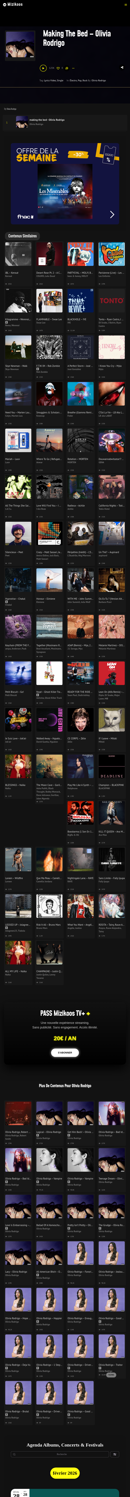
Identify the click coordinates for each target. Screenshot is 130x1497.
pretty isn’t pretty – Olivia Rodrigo (85, 1225)
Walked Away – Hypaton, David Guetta (56, 738)
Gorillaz (55, 795)
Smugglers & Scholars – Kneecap (53, 412)
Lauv (7, 462)
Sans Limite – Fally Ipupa (112, 878)
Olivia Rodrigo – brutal (17, 1411)
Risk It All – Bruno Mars (48, 924)
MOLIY (85, 276)
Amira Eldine (42, 555)
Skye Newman (12, 369)
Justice (78, 928)
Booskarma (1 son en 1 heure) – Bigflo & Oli (91, 831)
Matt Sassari (42, 558)
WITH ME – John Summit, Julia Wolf (86, 598)
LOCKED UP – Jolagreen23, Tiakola (23, 924)
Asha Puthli (41, 788)
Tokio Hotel (104, 508)
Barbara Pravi (105, 602)
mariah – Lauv (12, 459)
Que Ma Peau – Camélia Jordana (53, 878)
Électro (73, 80)
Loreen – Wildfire (14, 878)
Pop (80, 80)
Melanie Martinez (107, 648)
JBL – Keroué (11, 272)
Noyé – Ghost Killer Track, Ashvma (53, 691)
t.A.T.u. (8, 508)
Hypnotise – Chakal (15, 598)
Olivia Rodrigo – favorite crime (84, 1271)
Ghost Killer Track (53, 697)
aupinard (103, 555)
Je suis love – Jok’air (15, 738)
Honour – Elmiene (45, 598)
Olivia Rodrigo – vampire (49, 1178)
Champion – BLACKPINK (111, 785)
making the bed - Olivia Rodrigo (47, 119)
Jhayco (102, 928)
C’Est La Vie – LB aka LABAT (113, 412)
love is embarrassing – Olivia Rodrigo (24, 1225)
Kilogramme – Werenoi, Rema (20, 319)
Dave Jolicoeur (43, 795)
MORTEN (72, 462)
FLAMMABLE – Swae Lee (49, 319)
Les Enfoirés (104, 276)
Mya (81, 648)
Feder (70, 415)
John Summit (74, 602)
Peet (7, 555)
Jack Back (54, 555)
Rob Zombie (42, 371)
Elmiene (40, 602)
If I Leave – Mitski (108, 738)
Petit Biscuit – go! (14, 691)
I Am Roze (41, 508)
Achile (70, 508)
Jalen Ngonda (42, 798)
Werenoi (15, 325)
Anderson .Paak (19, 648)
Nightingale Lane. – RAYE (81, 878)
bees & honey (74, 276)
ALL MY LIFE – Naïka (16, 971)
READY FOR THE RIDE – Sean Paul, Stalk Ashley (92, 691)
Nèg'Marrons (84, 555)
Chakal (8, 604)
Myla (101, 369)
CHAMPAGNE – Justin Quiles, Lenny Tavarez (58, 971)
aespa (8, 648)
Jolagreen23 (11, 930)
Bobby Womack (53, 791)
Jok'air (8, 741)
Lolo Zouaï (50, 276)
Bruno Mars (41, 928)
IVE (69, 322)
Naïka (8, 788)
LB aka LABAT (105, 415)
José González (74, 369)
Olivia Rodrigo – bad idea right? (22, 1178)
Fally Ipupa (104, 881)
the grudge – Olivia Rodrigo (113, 1225)
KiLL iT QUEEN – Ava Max (112, 831)
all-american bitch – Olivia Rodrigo (54, 1271)
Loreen (8, 881)
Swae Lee (40, 322)
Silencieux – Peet (14, 552)
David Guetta (42, 741)
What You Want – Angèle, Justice (84, 924)
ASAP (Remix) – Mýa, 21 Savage (84, 645)
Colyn (8, 415)
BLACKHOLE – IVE (77, 319)
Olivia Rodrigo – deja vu (17, 1364)
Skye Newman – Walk (16, 365)
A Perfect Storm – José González (84, 365)
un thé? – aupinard (109, 552)
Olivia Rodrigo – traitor (111, 1364)
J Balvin (111, 322)
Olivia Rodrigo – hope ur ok (20, 1318)
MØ (106, 698)
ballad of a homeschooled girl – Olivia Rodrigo (61, 1225)
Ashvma (40, 697)
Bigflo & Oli (73, 834)
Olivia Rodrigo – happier (49, 1318)
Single (60, 80)
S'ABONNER (65, 1052)
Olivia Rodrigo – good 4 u (112, 1318)
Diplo (101, 695)
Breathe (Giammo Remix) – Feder (85, 412)
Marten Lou (17, 415)
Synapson (41, 651)
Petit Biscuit (11, 695)
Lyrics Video (50, 80)
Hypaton (54, 741)
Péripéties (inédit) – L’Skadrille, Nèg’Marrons (90, 552)
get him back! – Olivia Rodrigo (84, 1132)
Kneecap (40, 415)
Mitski (102, 741)
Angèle (71, 928)
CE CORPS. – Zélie (77, 738)
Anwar (39, 462)
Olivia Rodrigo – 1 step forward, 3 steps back (60, 1364)
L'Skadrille (72, 555)
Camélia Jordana (44, 881)
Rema (7, 325)
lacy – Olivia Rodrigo (16, 1271)
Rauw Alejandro (113, 928)
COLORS (40, 276)
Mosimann (56, 648)
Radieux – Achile (76, 505)
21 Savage (73, 648)
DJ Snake (103, 322)
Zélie (70, 741)
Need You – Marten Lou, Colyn (20, 412)
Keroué (8, 276)
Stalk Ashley (84, 695)
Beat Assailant (43, 648)
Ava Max (103, 834)
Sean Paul (72, 695)
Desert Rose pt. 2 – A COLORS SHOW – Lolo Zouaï (61, 272)
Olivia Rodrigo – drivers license (84, 1364)
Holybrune (73, 788)
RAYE (70, 881)
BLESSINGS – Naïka (15, 785)
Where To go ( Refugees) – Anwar (53, 459)
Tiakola (21, 930)
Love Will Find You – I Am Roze (52, 505)
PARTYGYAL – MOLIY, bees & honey (86, 272)
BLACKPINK (104, 788)
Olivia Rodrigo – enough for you (84, 1318)
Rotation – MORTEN (78, 459)
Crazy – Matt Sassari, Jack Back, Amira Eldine (59, 552)
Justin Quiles (42, 974)
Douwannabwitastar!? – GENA (114, 459)
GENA (101, 462)
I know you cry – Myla (110, 365)
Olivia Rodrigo (99, 80)
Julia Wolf (85, 602)
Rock (85, 80)
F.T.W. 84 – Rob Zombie (48, 365)
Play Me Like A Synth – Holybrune (85, 785)
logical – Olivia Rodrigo (48, 1132)
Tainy (101, 931)
